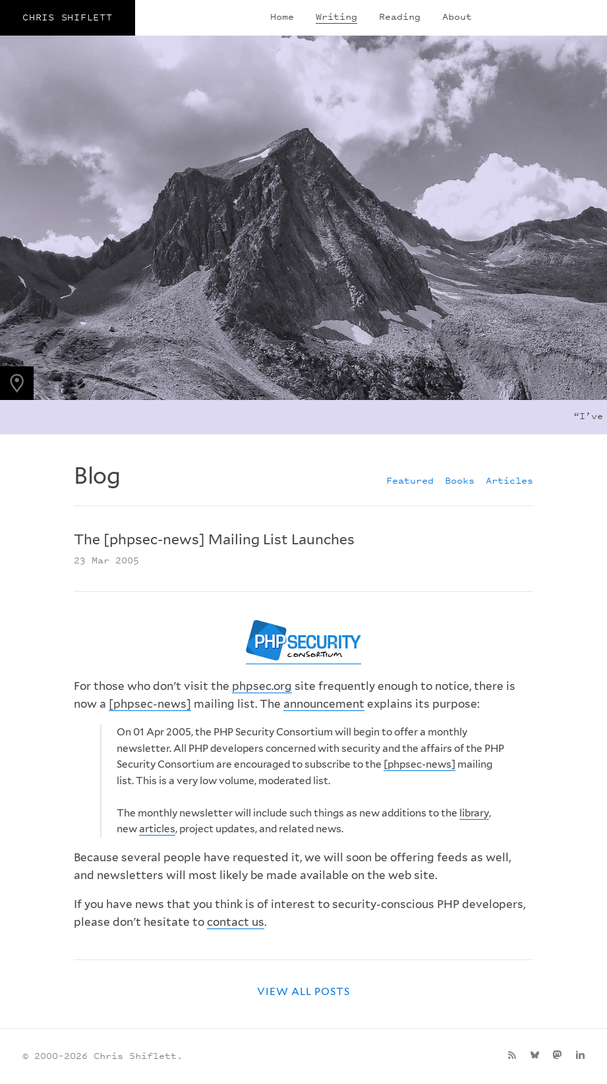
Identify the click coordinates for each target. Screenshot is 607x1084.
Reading (399, 16)
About (457, 16)
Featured (410, 480)
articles (157, 828)
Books (460, 480)
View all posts (304, 991)
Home (282, 16)
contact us (235, 921)
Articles (509, 480)
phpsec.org (262, 686)
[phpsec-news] (150, 703)
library (474, 813)
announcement (323, 703)
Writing (336, 16)
